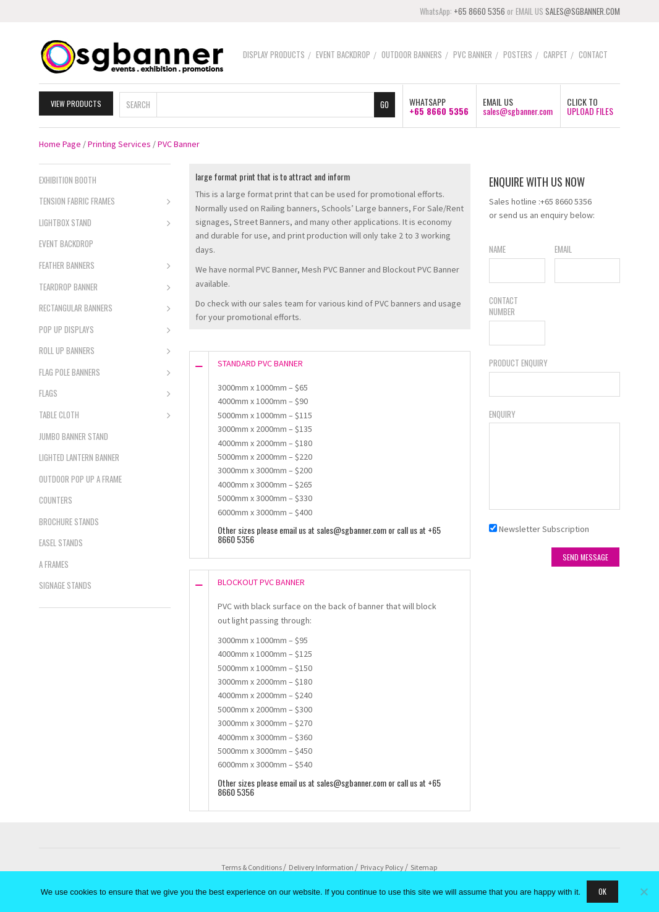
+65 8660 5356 (479, 11)
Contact (593, 54)
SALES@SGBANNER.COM (582, 11)
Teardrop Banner (105, 286)
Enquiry (502, 412)
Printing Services (119, 142)
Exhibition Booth (67, 178)
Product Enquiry (518, 362)
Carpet (555, 54)
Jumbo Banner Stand (73, 434)
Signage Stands (65, 584)
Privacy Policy (382, 865)
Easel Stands (61, 541)
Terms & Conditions (251, 865)
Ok (602, 891)
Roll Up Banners (105, 350)
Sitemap (423, 865)
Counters (55, 498)
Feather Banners (105, 265)
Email (563, 248)
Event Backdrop (343, 54)
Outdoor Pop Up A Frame (80, 477)
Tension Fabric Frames (105, 200)
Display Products (274, 54)
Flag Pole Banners (105, 372)
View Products (76, 101)
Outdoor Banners (411, 54)
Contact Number (503, 304)
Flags (105, 393)
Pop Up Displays (105, 329)
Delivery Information (321, 865)
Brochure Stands (69, 520)
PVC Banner (472, 54)
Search (138, 102)
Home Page (60, 142)
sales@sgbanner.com (518, 109)
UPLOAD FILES (590, 109)
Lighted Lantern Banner (79, 456)
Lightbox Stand (105, 222)
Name (497, 248)
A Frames (54, 563)
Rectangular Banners (105, 307)
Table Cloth (105, 414)
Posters (517, 54)
